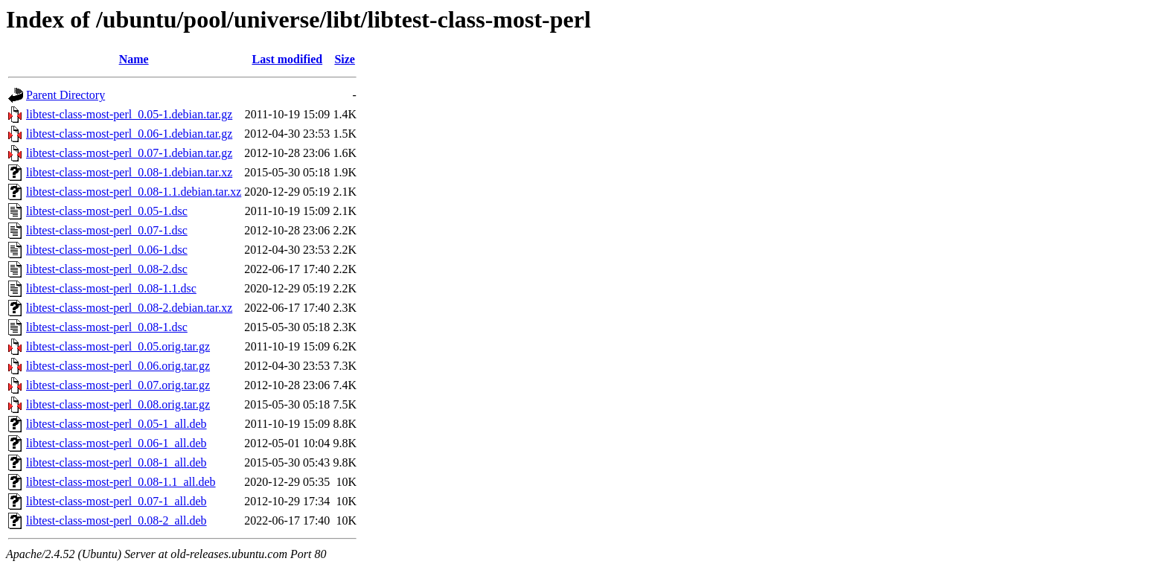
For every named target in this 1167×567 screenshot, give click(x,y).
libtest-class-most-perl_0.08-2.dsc (107, 269)
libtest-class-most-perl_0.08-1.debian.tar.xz (129, 172)
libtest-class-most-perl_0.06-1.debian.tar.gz (129, 133)
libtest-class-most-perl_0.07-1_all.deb (116, 501)
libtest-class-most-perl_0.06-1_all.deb (116, 443)
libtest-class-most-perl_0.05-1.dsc (107, 211)
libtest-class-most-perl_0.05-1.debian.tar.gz (129, 114)
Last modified (287, 59)
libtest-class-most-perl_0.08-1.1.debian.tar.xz (133, 191)
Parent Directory (65, 95)
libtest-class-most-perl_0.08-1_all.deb (116, 462)
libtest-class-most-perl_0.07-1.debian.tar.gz (129, 153)
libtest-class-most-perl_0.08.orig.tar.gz (118, 404)
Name (134, 59)
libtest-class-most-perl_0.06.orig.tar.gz (118, 365)
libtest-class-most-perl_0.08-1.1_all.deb (121, 481)
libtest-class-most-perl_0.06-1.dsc (107, 249)
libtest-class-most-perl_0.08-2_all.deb (116, 520)
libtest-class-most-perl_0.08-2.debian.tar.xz (129, 307)
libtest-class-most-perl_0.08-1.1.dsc (111, 288)
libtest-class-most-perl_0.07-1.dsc (107, 230)
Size (344, 59)
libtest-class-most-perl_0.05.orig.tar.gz (118, 346)
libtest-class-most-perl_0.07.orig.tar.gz (118, 385)
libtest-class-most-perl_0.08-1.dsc (107, 327)
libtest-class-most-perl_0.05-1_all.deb (116, 423)
